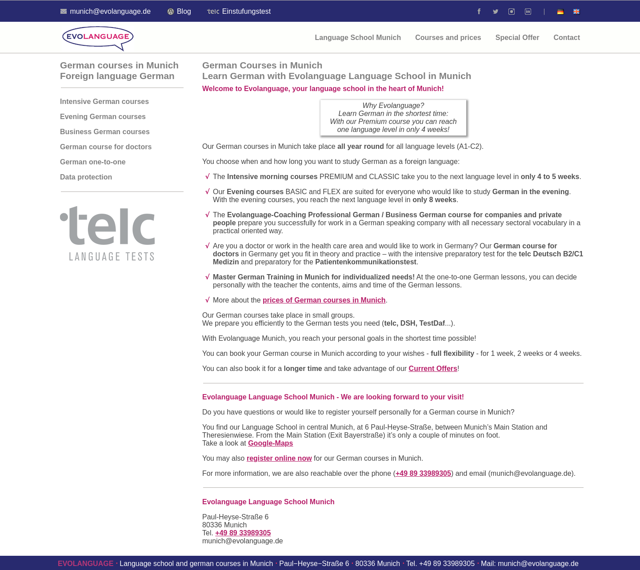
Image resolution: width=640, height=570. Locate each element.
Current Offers (433, 368)
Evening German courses (103, 116)
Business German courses (105, 132)
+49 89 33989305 (423, 473)
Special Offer (518, 37)
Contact (566, 37)
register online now (279, 458)
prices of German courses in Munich (324, 300)
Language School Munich (358, 37)
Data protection (86, 177)
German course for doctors (106, 147)
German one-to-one (93, 162)
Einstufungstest (239, 11)
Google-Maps (270, 443)
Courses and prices (448, 37)
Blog (179, 11)
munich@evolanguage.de (531, 473)
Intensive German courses (104, 101)
